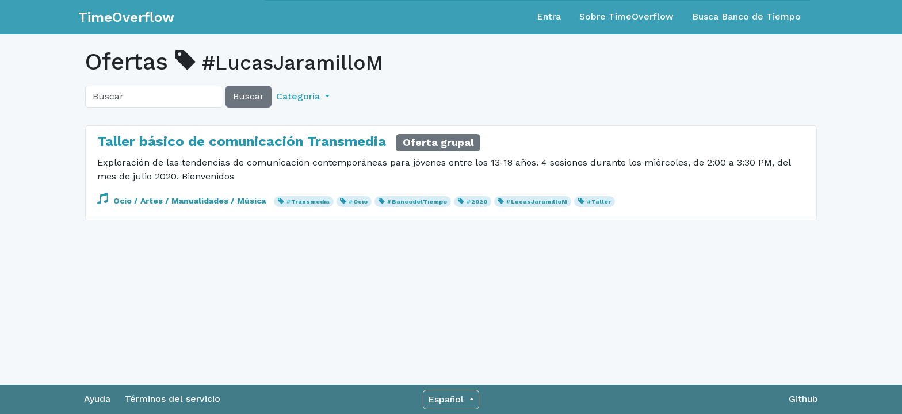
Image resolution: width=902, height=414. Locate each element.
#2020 (476, 201)
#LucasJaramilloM (536, 201)
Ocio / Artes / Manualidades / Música (182, 200)
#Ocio (358, 201)
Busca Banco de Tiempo (746, 16)
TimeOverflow (126, 17)
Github (803, 398)
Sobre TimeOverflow (626, 16)
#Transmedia (308, 201)
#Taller (598, 201)
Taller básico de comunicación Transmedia (241, 141)
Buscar (248, 96)
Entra (549, 16)
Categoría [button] (299, 96)
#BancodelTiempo (417, 201)
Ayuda (97, 398)
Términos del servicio (172, 398)
